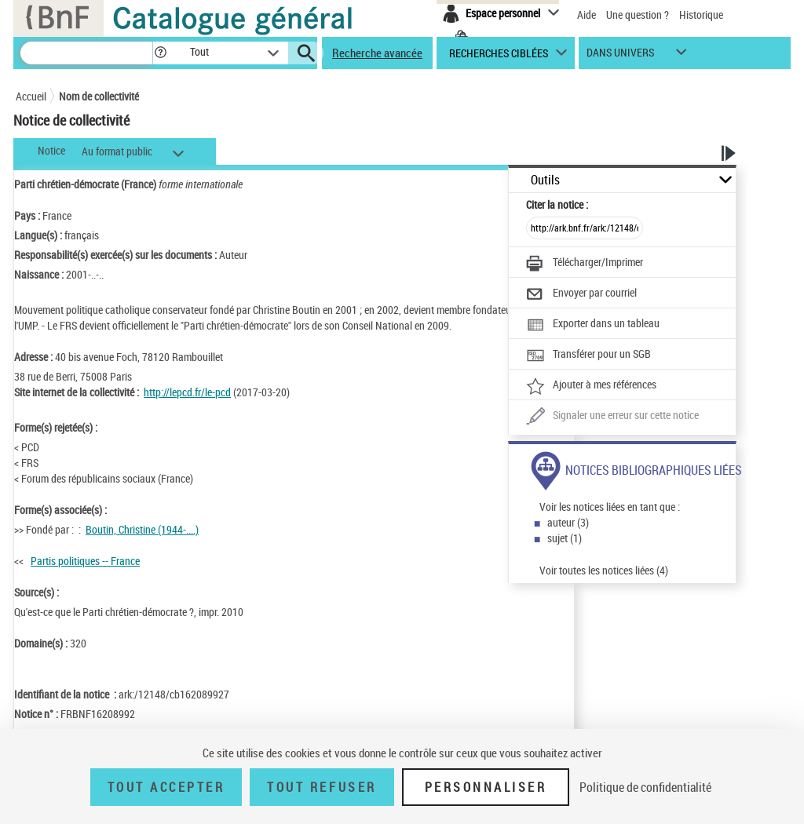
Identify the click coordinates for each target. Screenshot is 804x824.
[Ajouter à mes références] (591, 386)
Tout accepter (166, 787)
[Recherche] (86, 53)
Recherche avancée (377, 52)
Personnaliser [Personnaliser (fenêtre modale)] (486, 787)
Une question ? (637, 14)
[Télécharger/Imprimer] (584, 263)
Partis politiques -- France (85, 560)
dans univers (620, 56)
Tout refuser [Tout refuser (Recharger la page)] (321, 787)
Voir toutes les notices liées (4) (603, 570)
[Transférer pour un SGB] (588, 355)
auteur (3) (568, 522)
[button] (160, 53)
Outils (545, 180)
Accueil (31, 96)
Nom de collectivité (99, 96)
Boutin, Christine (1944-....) (142, 529)
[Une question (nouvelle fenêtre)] (612, 416)
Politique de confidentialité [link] (645, 787)
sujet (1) (564, 537)
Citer (557, 204)
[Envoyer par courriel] (581, 294)
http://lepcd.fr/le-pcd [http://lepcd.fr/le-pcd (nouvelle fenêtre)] (187, 392)
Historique (701, 14)
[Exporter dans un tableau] (593, 324)
